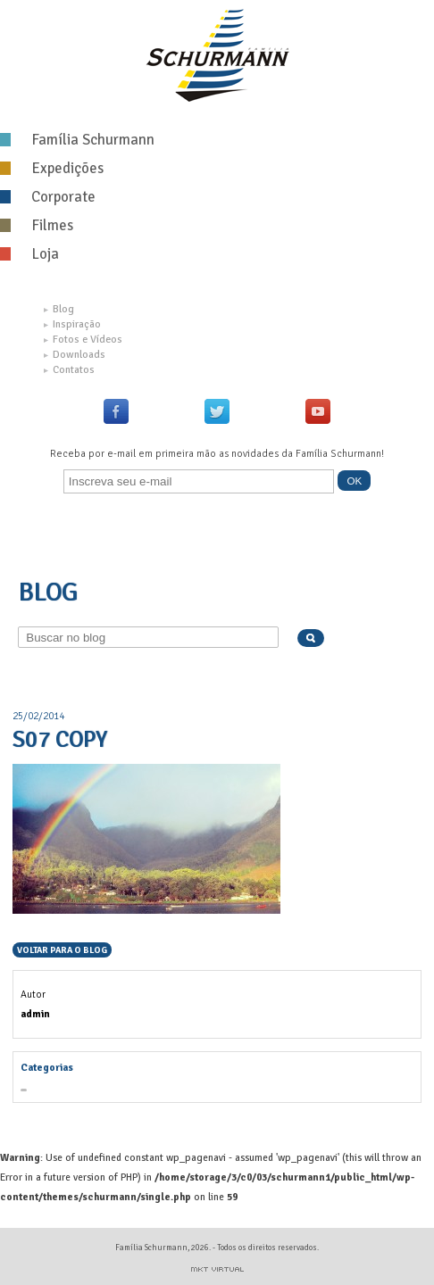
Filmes (36, 225)
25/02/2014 (38, 715)
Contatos (69, 370)
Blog (59, 309)
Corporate (48, 196)
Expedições (52, 168)
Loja (29, 254)
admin (35, 1013)
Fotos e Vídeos (83, 339)
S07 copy (60, 739)
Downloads (74, 354)
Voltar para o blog (62, 950)
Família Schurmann (77, 139)
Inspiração (72, 324)
